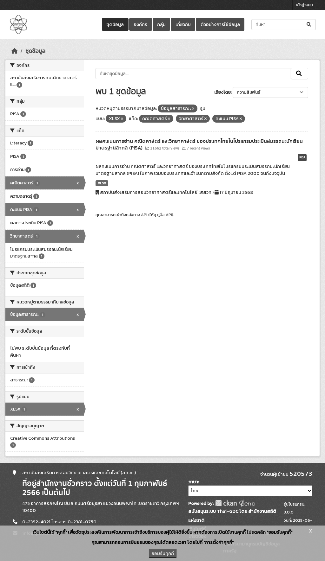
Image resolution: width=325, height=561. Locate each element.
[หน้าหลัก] (14, 51)
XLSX (102, 183)
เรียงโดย (222, 92)
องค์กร (140, 24)
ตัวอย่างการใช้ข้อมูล (220, 24)
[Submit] (309, 24)
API (144, 215)
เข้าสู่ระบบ (304, 5)
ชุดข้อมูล (115, 24)
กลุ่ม (161, 24)
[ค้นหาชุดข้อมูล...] (283, 24)
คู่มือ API (164, 215)
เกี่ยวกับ (183, 24)
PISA (302, 157)
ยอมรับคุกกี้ (162, 553)
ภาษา (193, 482)
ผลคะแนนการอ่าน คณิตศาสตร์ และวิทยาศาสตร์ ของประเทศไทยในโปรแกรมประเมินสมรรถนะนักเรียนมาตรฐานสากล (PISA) (199, 144)
